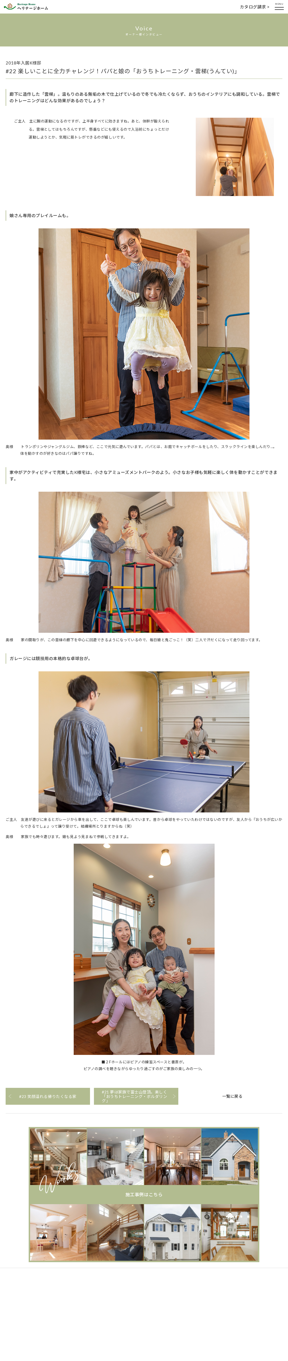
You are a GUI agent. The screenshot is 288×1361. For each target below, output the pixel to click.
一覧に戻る (232, 1096)
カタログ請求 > (255, 6)
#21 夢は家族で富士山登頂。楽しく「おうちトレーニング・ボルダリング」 (134, 1096)
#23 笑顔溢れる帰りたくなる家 (47, 1096)
